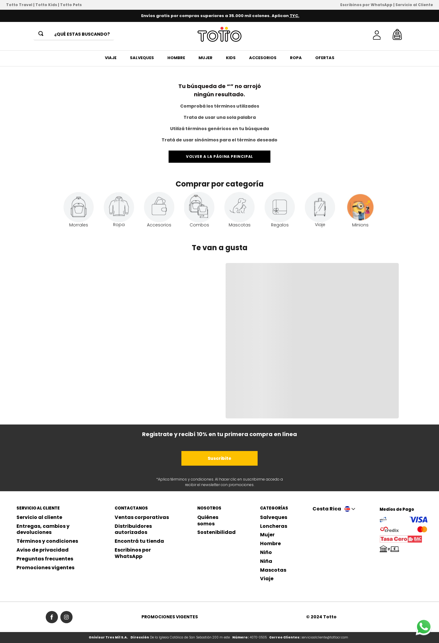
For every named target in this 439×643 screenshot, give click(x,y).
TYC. (294, 16)
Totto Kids (46, 4)
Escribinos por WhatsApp (366, 4)
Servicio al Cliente (414, 4)
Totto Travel (19, 4)
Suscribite (219, 458)
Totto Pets (71, 4)
